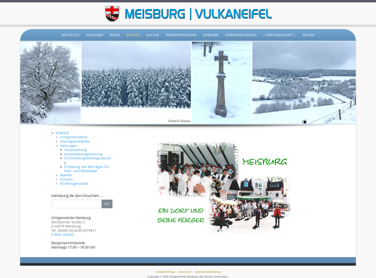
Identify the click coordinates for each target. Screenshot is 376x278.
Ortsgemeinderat (74, 137)
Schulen (66, 179)
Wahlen (66, 175)
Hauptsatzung (75, 150)
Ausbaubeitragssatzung (83, 154)
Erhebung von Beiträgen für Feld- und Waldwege (86, 169)
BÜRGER (62, 133)
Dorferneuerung (241, 35)
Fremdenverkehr (181, 35)
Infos (115, 35)
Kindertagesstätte (74, 183)
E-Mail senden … (64, 234)
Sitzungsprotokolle (75, 141)
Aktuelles (70, 35)
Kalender (94, 35)
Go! (107, 204)
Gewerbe (210, 35)
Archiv (308, 35)
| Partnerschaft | (279, 35)
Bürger (133, 35)
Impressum (185, 271)
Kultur (152, 35)
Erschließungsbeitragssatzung (87, 160)
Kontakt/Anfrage (165, 271)
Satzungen (68, 146)
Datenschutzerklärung (208, 271)
